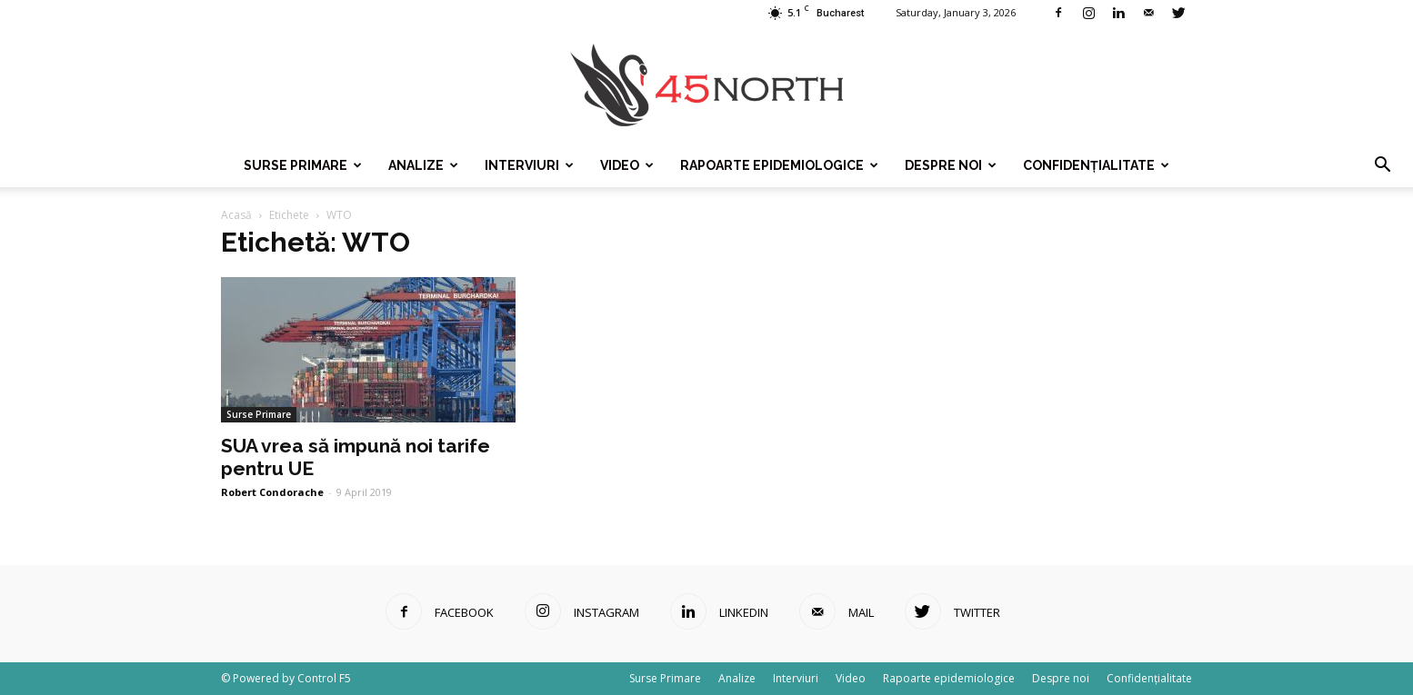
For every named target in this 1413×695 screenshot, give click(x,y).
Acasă (236, 215)
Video (627, 165)
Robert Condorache (272, 492)
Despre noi (951, 165)
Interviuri (529, 165)
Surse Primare (303, 165)
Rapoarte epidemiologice (779, 165)
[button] (1382, 165)
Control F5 (324, 678)
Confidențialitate (1096, 165)
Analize (423, 165)
